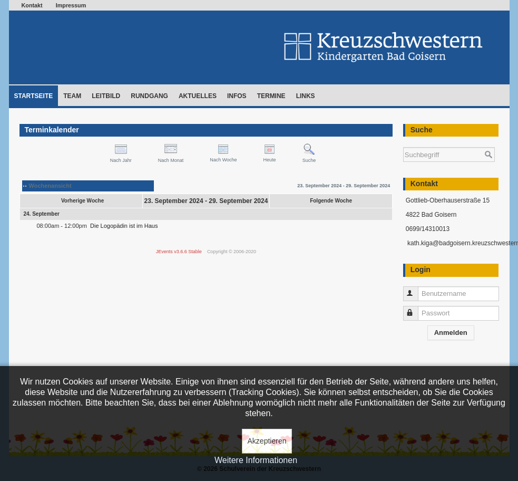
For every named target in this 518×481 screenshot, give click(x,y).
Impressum (71, 5)
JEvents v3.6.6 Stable (179, 251)
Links (305, 96)
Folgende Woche (331, 201)
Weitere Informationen (255, 460)
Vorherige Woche (82, 201)
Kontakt (32, 5)
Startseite (33, 96)
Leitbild (106, 96)
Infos (237, 96)
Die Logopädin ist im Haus (124, 226)
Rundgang (149, 96)
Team (72, 96)
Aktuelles (198, 96)
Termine (271, 96)
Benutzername (415, 289)
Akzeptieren (267, 441)
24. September (42, 214)
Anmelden (450, 332)
